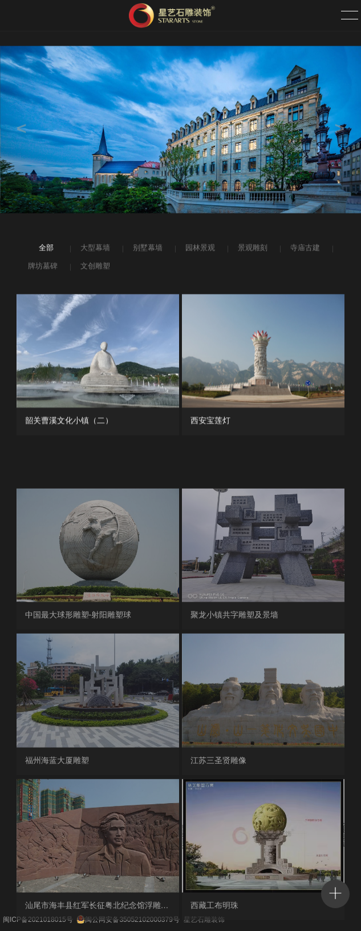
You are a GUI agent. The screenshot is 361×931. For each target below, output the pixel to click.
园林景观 (199, 249)
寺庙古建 (304, 249)
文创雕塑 (94, 268)
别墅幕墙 (146, 249)
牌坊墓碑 (42, 268)
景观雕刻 (251, 249)
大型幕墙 (94, 249)
